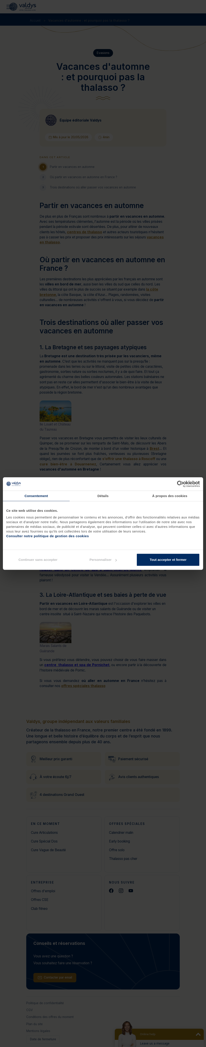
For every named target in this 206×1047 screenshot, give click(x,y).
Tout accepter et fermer (168, 560)
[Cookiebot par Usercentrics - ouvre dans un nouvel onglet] (180, 484)
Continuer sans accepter (37, 560)
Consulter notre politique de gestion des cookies (47, 536)
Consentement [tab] (36, 496)
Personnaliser (103, 560)
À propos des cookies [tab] (169, 496)
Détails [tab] (103, 496)
